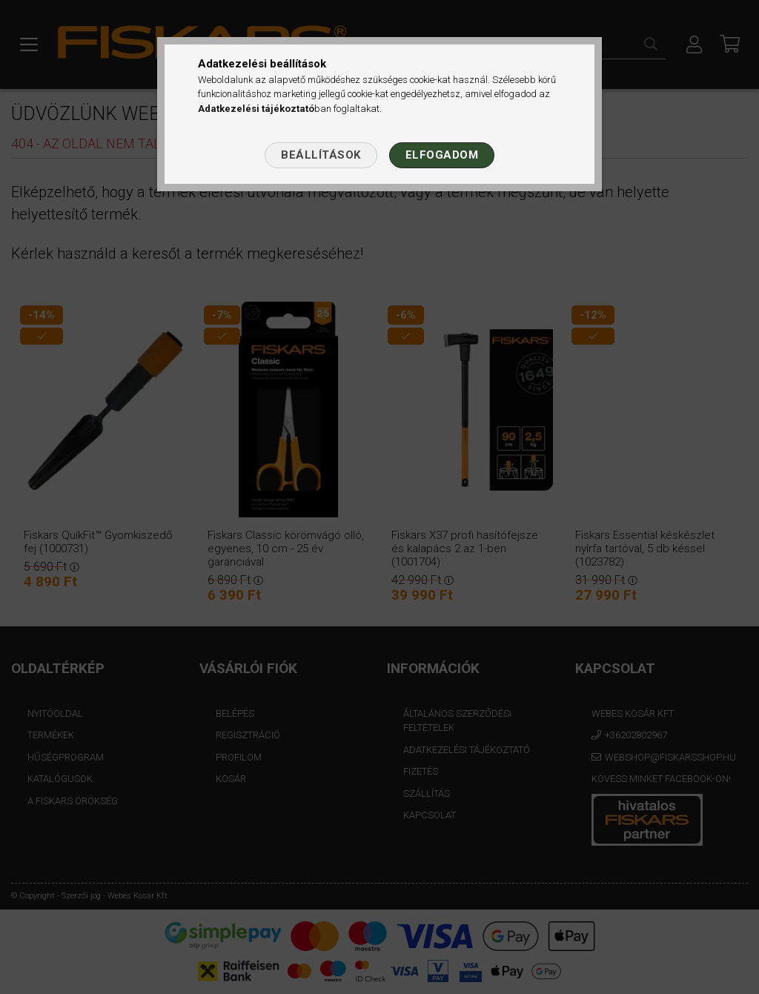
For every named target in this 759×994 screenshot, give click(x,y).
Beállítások (321, 155)
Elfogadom (442, 155)
